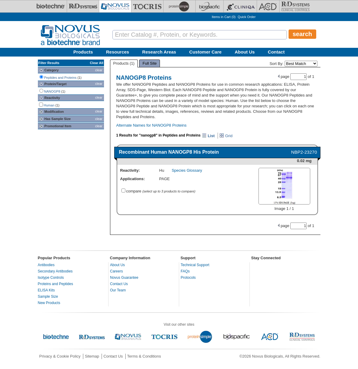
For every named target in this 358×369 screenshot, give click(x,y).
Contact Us (119, 284)
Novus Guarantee (124, 277)
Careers (116, 271)
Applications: (132, 179)
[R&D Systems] (83, 6)
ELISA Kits (46, 290)
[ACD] (268, 6)
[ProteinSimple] (179, 6)
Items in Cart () (224, 17)
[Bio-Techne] (51, 6)
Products (83, 51)
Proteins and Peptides (55, 284)
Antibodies (46, 265)
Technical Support (195, 265)
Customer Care (205, 51)
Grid (225, 136)
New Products (49, 303)
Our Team (118, 290)
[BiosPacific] (209, 6)
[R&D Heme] (295, 6)
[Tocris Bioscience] (147, 6)
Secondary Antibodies (55, 271)
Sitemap (92, 356)
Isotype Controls (51, 277)
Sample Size (48, 296)
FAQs (185, 271)
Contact (276, 51)
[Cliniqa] (240, 6)
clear (99, 70)
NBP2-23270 (304, 152)
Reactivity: (130, 170)
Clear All (96, 63)
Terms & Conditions (144, 356)
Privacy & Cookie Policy (60, 356)
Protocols (188, 277)
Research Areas (159, 51)
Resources (117, 51)
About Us (245, 51)
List (208, 136)
